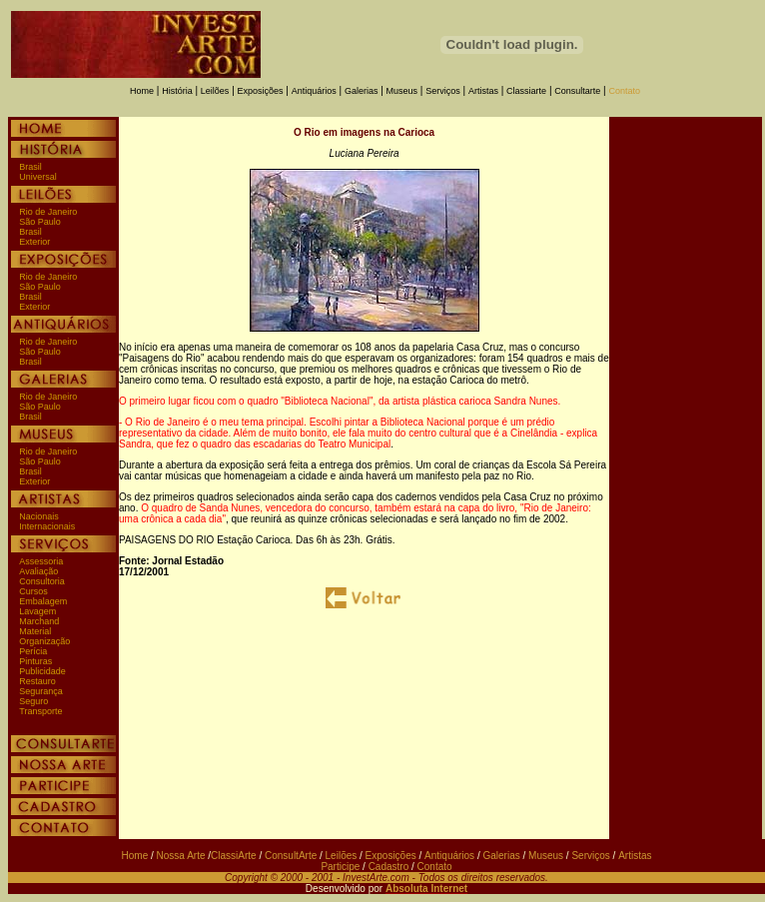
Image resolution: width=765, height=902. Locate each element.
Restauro (37, 681)
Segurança (41, 691)
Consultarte (577, 91)
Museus (402, 91)
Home (142, 91)
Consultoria (42, 581)
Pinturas (35, 661)
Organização (44, 641)
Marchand (39, 621)
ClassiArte (234, 855)
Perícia (33, 651)
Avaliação (38, 571)
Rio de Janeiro (48, 212)
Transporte (40, 711)
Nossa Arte (181, 855)
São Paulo (40, 222)
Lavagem (37, 611)
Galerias (362, 91)
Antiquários (314, 91)
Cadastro (389, 866)
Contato (624, 91)
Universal (38, 177)
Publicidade (42, 671)
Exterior (34, 242)
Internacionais (47, 526)
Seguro (33, 701)
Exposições (261, 91)
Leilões (215, 91)
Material (35, 631)
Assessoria (41, 561)
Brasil (30, 167)
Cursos (33, 591)
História (177, 91)
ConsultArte (291, 855)
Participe (340, 866)
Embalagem (43, 601)
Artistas (483, 91)
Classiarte (526, 91)
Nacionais (39, 516)
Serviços (442, 91)
